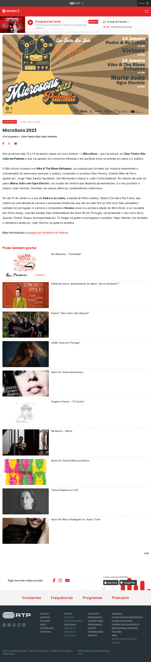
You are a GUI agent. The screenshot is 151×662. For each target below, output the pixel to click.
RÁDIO (43, 624)
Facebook (4, 625)
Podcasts (120, 597)
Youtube (19, 625)
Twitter (9, 625)
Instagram (14, 625)
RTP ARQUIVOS (47, 628)
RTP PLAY (68, 613)
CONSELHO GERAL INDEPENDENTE (127, 617)
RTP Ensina (45, 631)
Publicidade (8, 653)
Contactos (31, 597)
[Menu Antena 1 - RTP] (148, 11)
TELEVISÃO (45, 621)
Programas (92, 597)
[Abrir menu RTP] (76, 3)
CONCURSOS (70, 624)
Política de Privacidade (14, 651)
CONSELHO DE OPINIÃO (122, 621)
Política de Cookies (38, 651)
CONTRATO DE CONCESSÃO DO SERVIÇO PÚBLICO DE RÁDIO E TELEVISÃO (125, 628)
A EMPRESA (117, 613)
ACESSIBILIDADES (95, 631)
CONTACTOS (93, 613)
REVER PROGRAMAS (73, 621)
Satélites (92, 635)
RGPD (114, 635)
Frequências (62, 597)
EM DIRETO (69, 617)
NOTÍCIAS (44, 613)
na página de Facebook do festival (46, 232)
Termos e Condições (61, 651)
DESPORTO (45, 617)
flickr (24, 625)
